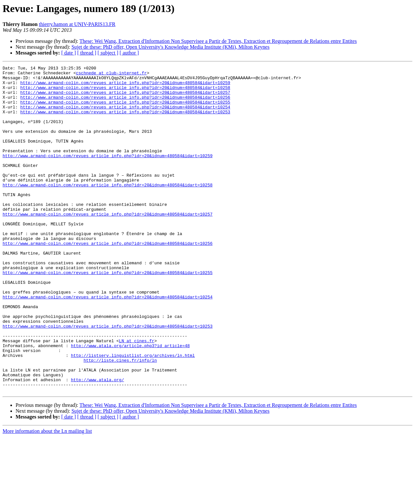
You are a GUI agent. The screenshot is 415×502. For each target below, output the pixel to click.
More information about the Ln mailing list (47, 496)
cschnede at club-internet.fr (111, 75)
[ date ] (68, 53)
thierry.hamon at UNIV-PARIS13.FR (77, 24)
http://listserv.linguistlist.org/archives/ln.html (133, 414)
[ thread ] (86, 53)
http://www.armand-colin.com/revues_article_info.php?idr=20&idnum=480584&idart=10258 (125, 92)
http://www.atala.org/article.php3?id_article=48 (130, 402)
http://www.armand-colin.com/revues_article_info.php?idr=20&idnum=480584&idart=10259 (125, 86)
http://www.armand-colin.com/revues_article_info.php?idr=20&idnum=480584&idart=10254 (125, 116)
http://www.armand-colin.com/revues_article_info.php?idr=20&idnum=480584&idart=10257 (125, 98)
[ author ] (129, 53)
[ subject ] (108, 53)
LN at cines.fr (136, 396)
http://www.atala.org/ (97, 443)
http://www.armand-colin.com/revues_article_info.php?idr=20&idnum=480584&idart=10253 (125, 121)
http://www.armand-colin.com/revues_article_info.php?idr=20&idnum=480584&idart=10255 (125, 110)
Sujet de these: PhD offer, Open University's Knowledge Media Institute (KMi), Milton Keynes (170, 47)
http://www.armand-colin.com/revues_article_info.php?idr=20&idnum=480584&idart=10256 (125, 104)
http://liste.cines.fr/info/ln (120, 419)
